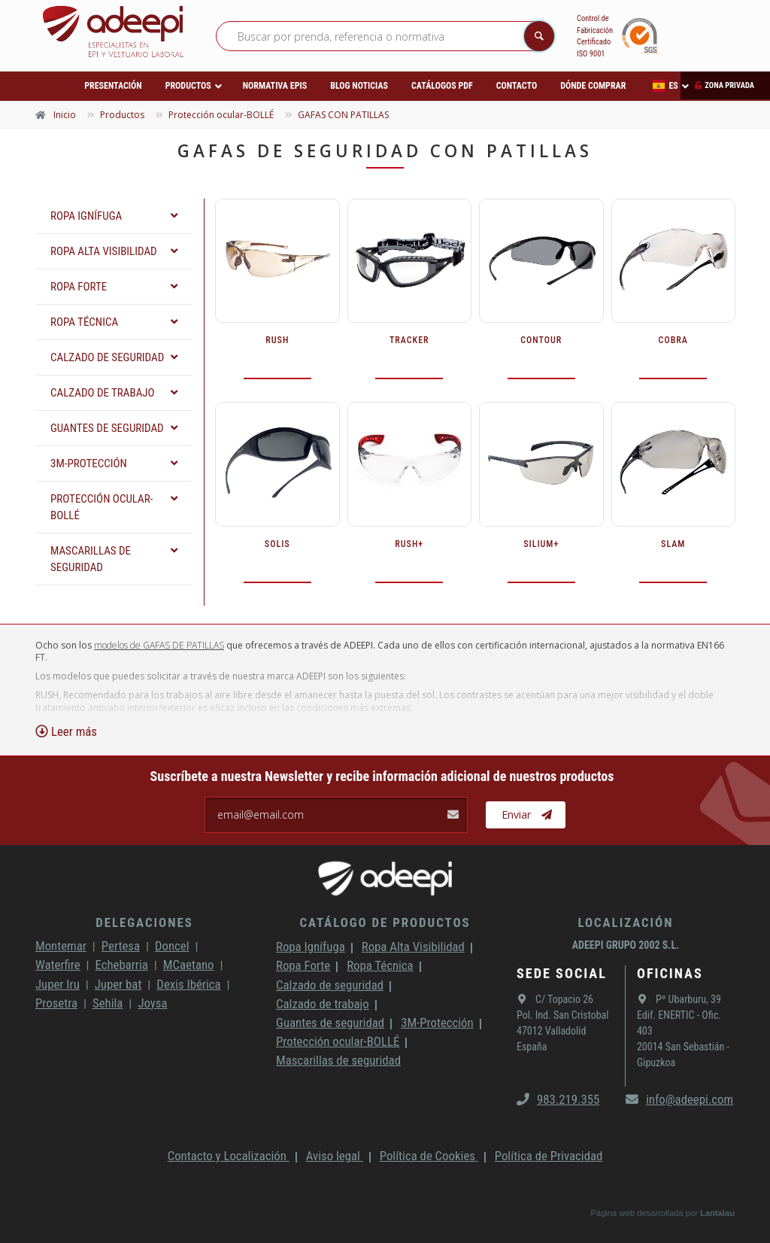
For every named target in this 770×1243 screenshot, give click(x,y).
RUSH (277, 340)
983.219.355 (558, 1099)
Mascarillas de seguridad (338, 1060)
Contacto (516, 86)
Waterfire (57, 964)
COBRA (673, 340)
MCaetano (188, 964)
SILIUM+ (541, 544)
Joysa (152, 1003)
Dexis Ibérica (188, 984)
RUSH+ (409, 544)
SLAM (673, 544)
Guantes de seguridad (330, 1022)
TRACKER (409, 340)
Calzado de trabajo (322, 1003)
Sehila (107, 1003)
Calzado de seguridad (329, 984)
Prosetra (56, 1003)
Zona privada (729, 85)
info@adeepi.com (679, 1099)
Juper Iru (57, 984)
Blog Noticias (359, 86)
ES (665, 86)
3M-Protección (437, 1022)
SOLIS (277, 544)
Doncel (172, 945)
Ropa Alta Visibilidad (413, 946)
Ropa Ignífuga (310, 946)
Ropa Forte (303, 965)
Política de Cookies (429, 1155)
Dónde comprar (593, 86)
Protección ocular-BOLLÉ (337, 1041)
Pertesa (121, 945)
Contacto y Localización (229, 1155)
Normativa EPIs (275, 86)
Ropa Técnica (380, 965)
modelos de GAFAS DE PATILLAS (159, 645)
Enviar (527, 815)
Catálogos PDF (442, 86)
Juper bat (118, 984)
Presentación (112, 86)
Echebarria (121, 964)
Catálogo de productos (384, 922)
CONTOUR (541, 340)
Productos (188, 86)
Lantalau (717, 1212)
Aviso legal (334, 1155)
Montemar (60, 945)
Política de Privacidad (549, 1155)
